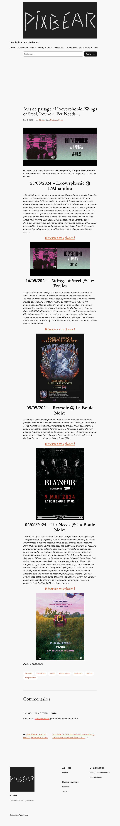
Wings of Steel (30, 678)
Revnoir (89, 673)
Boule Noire (41, 673)
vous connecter (42, 718)
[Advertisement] (60, 78)
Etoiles (52, 673)
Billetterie (53, 120)
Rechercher (90, 54)
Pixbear (42, 120)
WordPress (23, 815)
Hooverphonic (64, 673)
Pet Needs (78, 673)
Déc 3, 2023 (28, 120)
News (60, 120)
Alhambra (28, 673)
